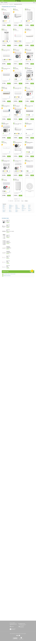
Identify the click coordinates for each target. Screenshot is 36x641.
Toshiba (4, 211)
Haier (29, 206)
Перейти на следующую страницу (30, 187)
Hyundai (17, 207)
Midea (10, 208)
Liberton (4, 208)
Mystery (29, 208)
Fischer (4, 206)
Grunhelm (23, 206)
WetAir (17, 211)
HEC (3, 207)
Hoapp (10, 207)
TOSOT (10, 211)
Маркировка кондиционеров (7, 275)
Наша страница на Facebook (14, 629)
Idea (23, 207)
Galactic (10, 206)
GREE (17, 206)
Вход (2, 1)
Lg (29, 207)
